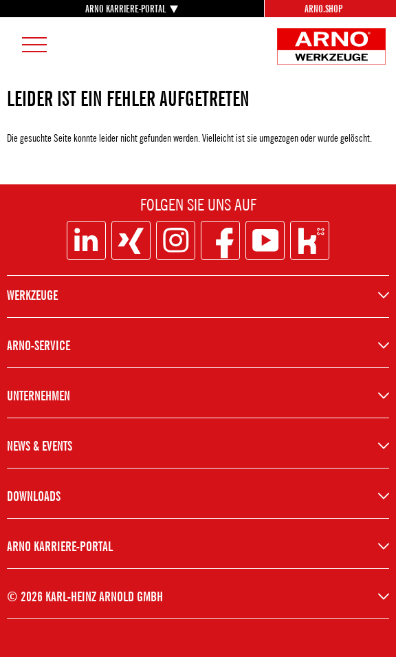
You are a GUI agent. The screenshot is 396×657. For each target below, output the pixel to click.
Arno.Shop (323, 8)
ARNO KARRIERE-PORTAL (125, 8)
